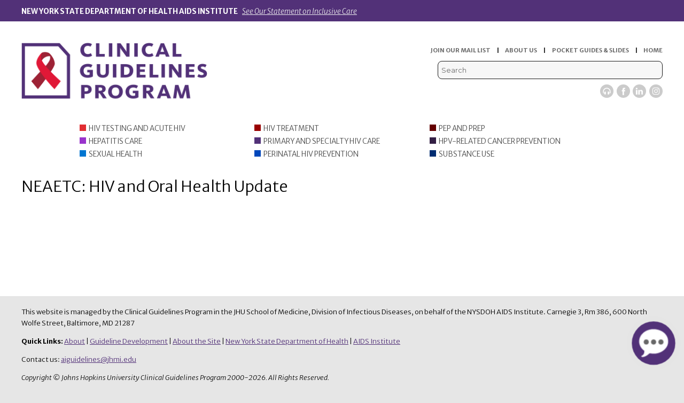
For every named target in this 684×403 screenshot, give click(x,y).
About (74, 341)
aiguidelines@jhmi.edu (98, 359)
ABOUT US (521, 50)
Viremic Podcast (606, 91)
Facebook (623, 91)
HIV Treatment (291, 128)
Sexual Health (115, 154)
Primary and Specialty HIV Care (321, 141)
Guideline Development (129, 341)
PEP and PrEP (462, 128)
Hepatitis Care (115, 141)
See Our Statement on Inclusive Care (299, 11)
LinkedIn (639, 91)
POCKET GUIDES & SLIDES (590, 50)
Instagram (656, 91)
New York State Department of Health (287, 341)
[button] (653, 343)
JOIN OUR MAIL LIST (461, 50)
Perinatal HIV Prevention (311, 154)
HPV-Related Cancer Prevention (500, 141)
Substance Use (466, 154)
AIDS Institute (376, 341)
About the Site (197, 341)
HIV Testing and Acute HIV (137, 128)
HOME (653, 50)
